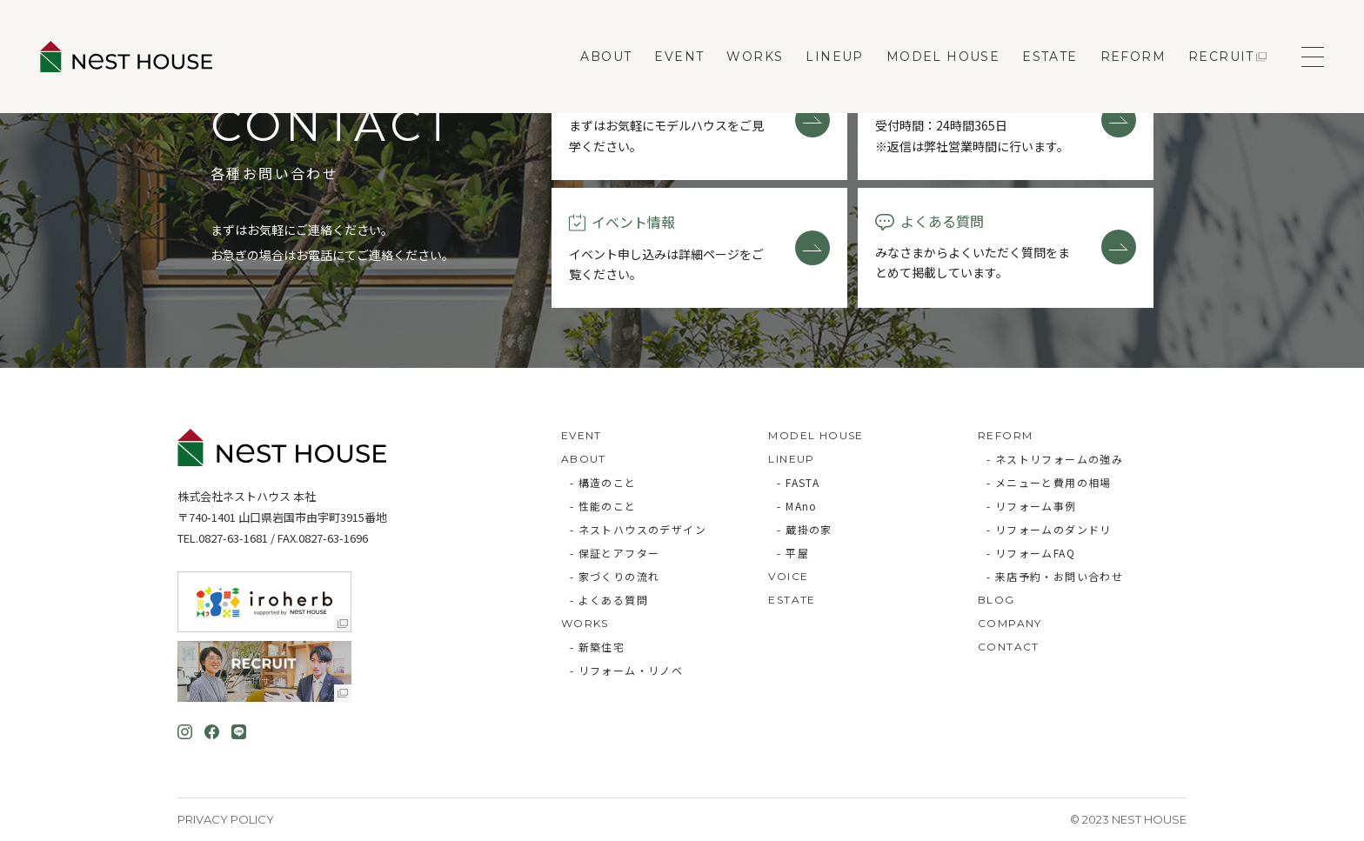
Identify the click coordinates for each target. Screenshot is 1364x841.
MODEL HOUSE (943, 56)
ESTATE (1049, 56)
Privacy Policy (225, 819)
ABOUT (606, 56)
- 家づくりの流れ (615, 576)
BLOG (996, 599)
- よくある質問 (609, 599)
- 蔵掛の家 (804, 529)
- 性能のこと (603, 505)
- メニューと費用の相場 (1049, 482)
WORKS (754, 56)
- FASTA (798, 482)
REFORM (1133, 56)
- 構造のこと (603, 482)
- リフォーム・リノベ (626, 670)
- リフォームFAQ (1030, 552)
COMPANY (1010, 623)
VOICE (788, 576)
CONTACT (1009, 646)
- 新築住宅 (597, 646)
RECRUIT (1221, 56)
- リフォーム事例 (1031, 505)
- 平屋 (793, 552)
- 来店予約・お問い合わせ (1054, 576)
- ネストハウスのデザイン (638, 529)
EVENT (679, 56)
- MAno (797, 505)
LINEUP (834, 56)
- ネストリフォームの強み (1054, 458)
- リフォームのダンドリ (1049, 529)
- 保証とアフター (615, 552)
